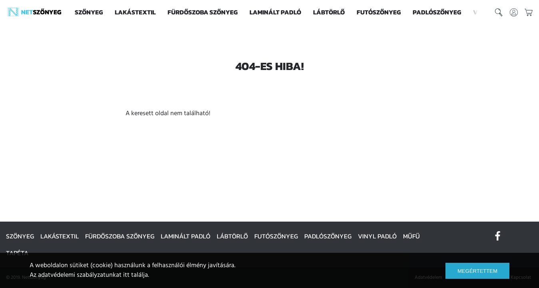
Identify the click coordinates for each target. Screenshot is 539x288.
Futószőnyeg (379, 12)
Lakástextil (135, 12)
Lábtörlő (329, 12)
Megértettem (477, 271)
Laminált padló (275, 12)
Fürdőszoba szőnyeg (203, 12)
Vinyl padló (377, 236)
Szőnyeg (89, 12)
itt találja (135, 275)
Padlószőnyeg (437, 12)
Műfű (411, 236)
